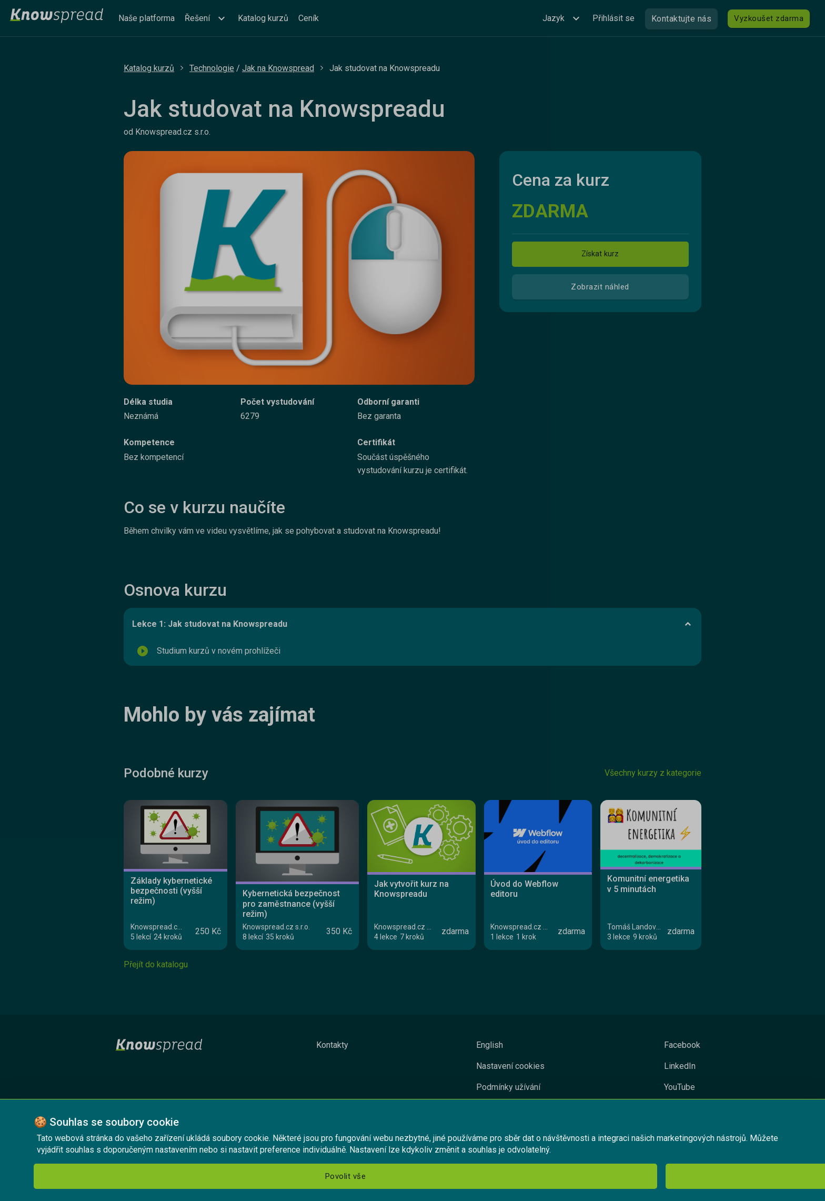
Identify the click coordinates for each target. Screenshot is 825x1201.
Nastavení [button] (253, 1176)
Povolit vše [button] (73, 1176)
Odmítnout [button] (160, 1176)
